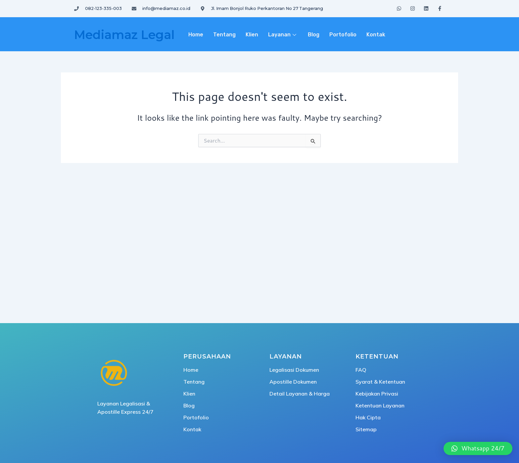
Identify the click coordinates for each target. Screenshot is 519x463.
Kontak (375, 34)
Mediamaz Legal (124, 34)
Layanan (283, 34)
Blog (313, 34)
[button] (478, 448)
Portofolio (342, 34)
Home (195, 34)
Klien (252, 34)
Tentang (224, 34)
